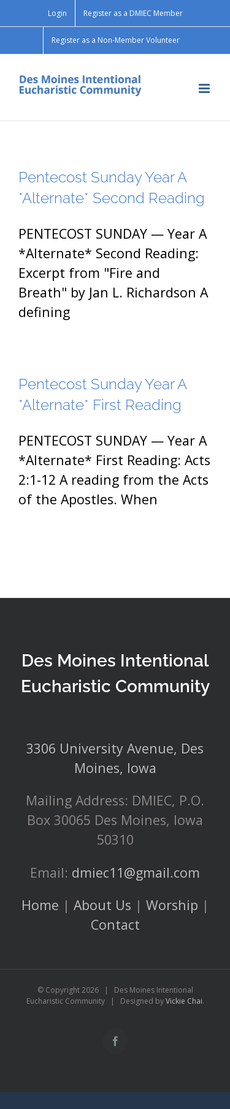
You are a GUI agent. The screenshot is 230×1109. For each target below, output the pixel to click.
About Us (102, 905)
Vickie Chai (184, 1001)
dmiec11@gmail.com (136, 872)
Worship (172, 905)
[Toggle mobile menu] (205, 88)
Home (40, 905)
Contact (115, 924)
